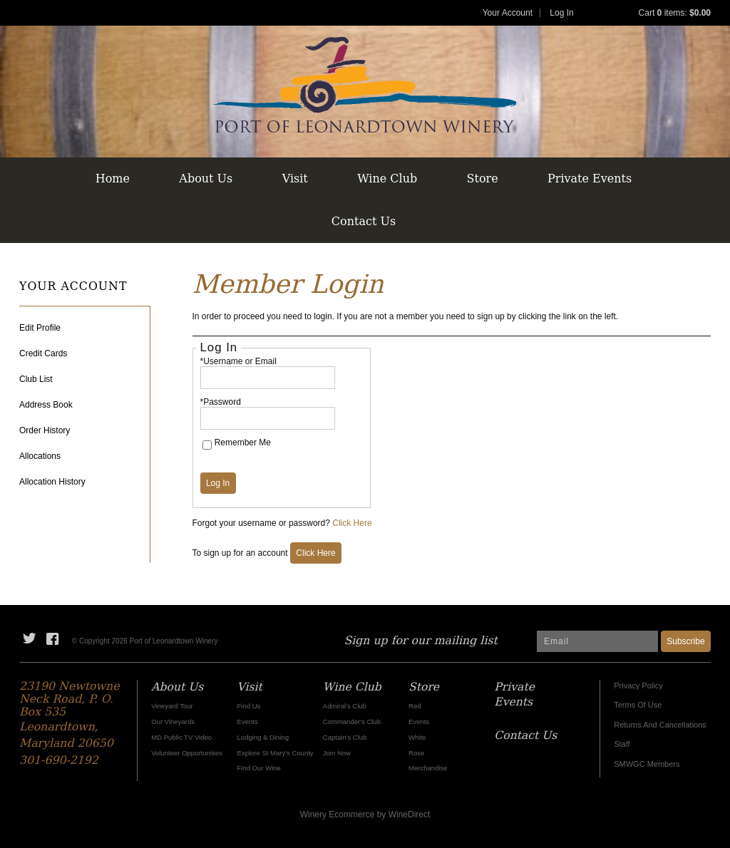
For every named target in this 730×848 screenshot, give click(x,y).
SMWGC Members (646, 764)
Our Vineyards (173, 721)
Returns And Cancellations (660, 724)
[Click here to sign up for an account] (315, 553)
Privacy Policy (638, 685)
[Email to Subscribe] (597, 641)
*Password (220, 402)
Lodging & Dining (263, 737)
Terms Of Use (638, 704)
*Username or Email (238, 361)
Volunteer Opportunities (186, 753)
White (417, 737)
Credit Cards (43, 353)
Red (414, 706)
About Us (205, 178)
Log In (561, 13)
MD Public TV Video (181, 737)
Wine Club (387, 178)
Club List (36, 379)
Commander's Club (352, 721)
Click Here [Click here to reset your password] (351, 523)
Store (482, 178)
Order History (44, 430)
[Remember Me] (207, 445)
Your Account (508, 13)
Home (113, 178)
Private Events (590, 178)
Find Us (249, 706)
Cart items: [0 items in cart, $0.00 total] (675, 13)
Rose (416, 753)
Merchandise (427, 768)
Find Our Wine (259, 768)
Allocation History (52, 482)
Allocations (40, 456)
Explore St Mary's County (275, 753)
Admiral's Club (344, 706)
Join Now (337, 753)
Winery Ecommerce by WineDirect (365, 814)
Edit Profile (40, 328)
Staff (621, 744)
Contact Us (363, 221)
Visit (295, 178)
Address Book (46, 405)
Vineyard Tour (171, 706)
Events (247, 721)
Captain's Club (345, 737)
